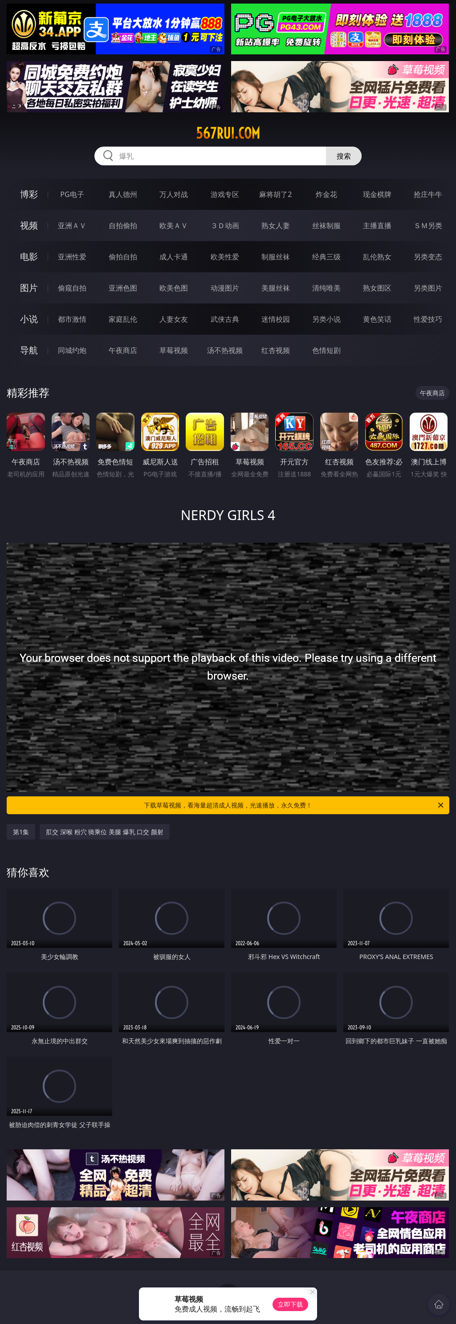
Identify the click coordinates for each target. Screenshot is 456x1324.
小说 (29, 319)
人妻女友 (173, 319)
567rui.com (228, 133)
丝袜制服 (326, 225)
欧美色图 (173, 288)
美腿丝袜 (275, 288)
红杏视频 (275, 350)
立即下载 (290, 1304)
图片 (29, 288)
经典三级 (326, 257)
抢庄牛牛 (428, 194)
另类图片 (428, 288)
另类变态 (428, 257)
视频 (29, 225)
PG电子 (72, 194)
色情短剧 (326, 350)
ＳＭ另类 (428, 225)
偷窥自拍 (72, 288)
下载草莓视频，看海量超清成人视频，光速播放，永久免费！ (294, 805)
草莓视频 (173, 350)
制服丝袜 (275, 257)
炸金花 (326, 194)
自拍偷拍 (123, 225)
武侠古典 (225, 319)
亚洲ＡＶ (72, 225)
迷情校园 (275, 319)
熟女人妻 (275, 225)
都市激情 (72, 319)
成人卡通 (173, 257)
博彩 (29, 194)
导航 (29, 350)
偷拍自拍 (123, 257)
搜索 (344, 156)
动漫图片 (225, 288)
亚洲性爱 (72, 257)
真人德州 (123, 194)
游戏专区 (225, 194)
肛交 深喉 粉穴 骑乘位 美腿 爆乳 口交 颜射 (104, 832)
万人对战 (173, 194)
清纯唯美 (326, 288)
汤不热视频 (225, 350)
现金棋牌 (377, 194)
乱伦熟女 (377, 257)
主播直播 (377, 225)
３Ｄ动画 (225, 225)
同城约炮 (72, 350)
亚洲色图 (123, 288)
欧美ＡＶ (173, 225)
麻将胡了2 (275, 194)
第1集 (21, 832)
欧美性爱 (225, 257)
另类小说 (326, 319)
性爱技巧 (428, 319)
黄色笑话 (377, 319)
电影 (29, 256)
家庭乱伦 (123, 319)
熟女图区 (377, 288)
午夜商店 (123, 350)
